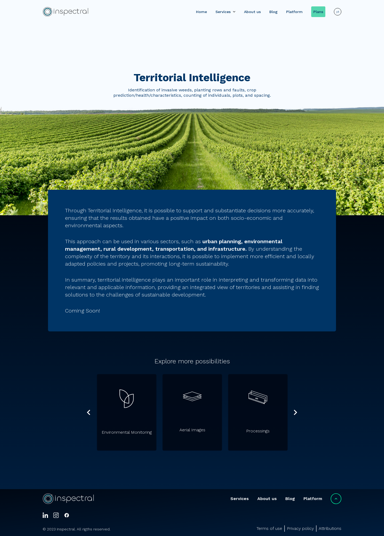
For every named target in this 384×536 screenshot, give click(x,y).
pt (337, 12)
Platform (294, 12)
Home (201, 12)
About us (252, 12)
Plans (318, 12)
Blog (273, 12)
